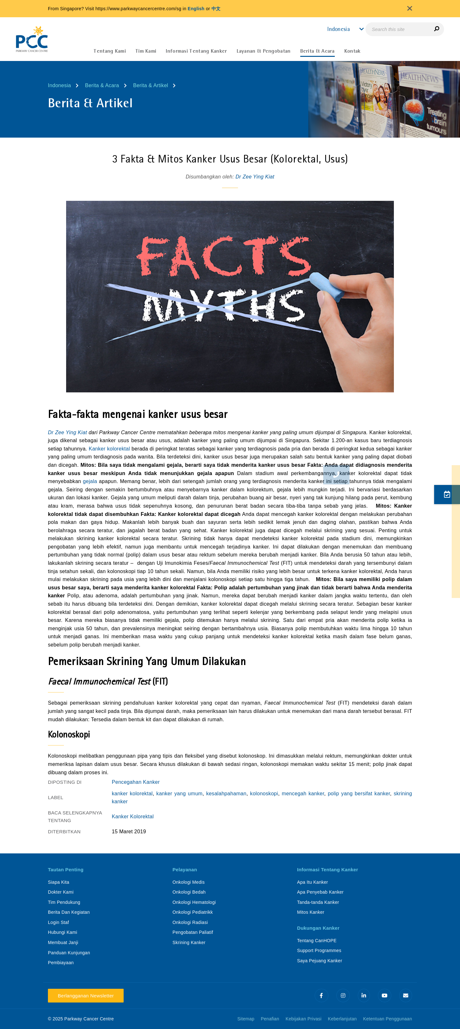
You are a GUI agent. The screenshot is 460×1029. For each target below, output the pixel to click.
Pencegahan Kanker (136, 782)
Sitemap (245, 1018)
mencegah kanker (303, 793)
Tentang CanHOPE (317, 940)
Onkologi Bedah (189, 892)
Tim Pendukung (64, 902)
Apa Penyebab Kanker (320, 892)
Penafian (270, 1018)
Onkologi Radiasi (190, 922)
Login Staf (58, 922)
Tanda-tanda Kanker (318, 902)
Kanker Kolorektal (133, 816)
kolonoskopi (264, 793)
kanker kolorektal (132, 793)
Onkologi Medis (188, 882)
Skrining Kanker (188, 942)
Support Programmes (319, 950)
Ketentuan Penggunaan (387, 1018)
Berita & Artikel (150, 85)
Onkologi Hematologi (194, 902)
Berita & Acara (102, 85)
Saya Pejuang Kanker (319, 960)
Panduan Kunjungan (69, 952)
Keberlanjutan (342, 1018)
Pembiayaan (61, 962)
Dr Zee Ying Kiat (254, 176)
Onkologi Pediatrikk (192, 912)
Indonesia (59, 85)
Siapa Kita (58, 882)
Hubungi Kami (62, 932)
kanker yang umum (179, 793)
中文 (216, 8)
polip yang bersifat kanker (359, 793)
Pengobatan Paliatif (192, 932)
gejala (90, 481)
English (196, 8)
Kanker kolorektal (109, 448)
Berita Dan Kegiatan (69, 912)
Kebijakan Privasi (304, 1018)
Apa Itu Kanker (312, 882)
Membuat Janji (63, 942)
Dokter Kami (60, 892)
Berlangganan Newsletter (86, 995)
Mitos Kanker (310, 912)
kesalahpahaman (226, 793)
